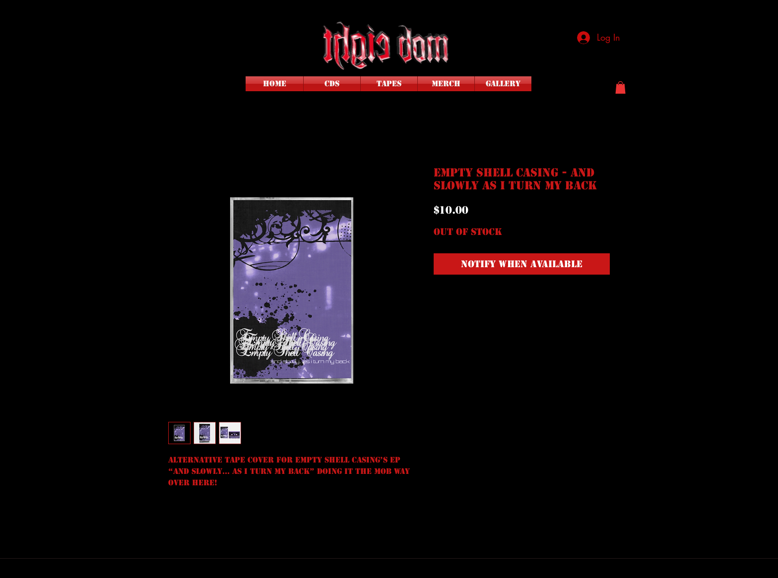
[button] (620, 87)
